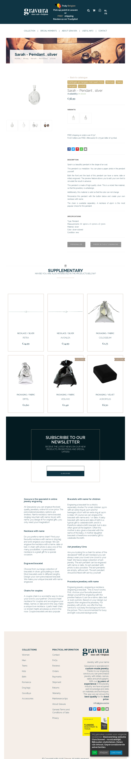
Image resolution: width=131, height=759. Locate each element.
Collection (29, 31)
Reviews (56, 666)
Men (24, 660)
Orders (55, 671)
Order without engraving (105, 244)
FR (106, 13)
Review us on (60, 19)
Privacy (55, 718)
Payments (57, 677)
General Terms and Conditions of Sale (61, 711)
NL (105, 10)
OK (94, 752)
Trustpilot (72, 19)
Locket (82, 86)
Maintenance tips (60, 698)
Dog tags (26, 688)
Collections (29, 650)
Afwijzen (104, 752)
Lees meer (116, 752)
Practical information (65, 650)
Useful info (87, 31)
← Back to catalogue (77, 77)
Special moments (48, 31)
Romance (26, 682)
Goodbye (26, 693)
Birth (24, 677)
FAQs (54, 660)
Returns (55, 688)
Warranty (56, 693)
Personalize (76, 244)
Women (110, 82)
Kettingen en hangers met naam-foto (85, 82)
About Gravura (69, 31)
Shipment (56, 682)
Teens (119, 82)
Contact (103, 31)
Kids (24, 671)
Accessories (27, 698)
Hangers (72, 86)
